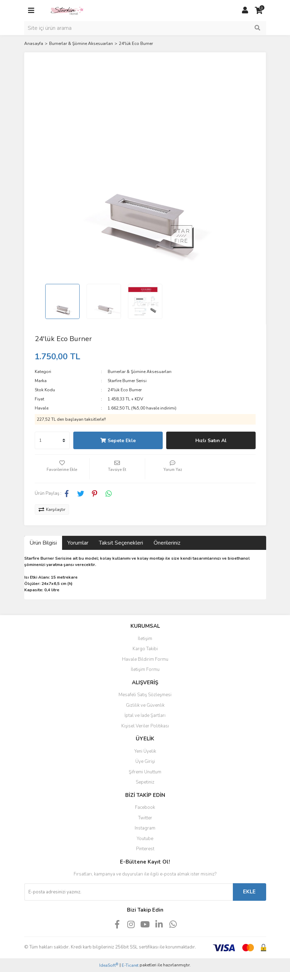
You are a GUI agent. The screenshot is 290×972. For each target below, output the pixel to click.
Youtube (145, 838)
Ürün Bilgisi (43, 543)
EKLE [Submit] (249, 891)
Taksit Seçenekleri (121, 543)
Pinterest (145, 849)
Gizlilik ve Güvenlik (145, 705)
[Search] (145, 28)
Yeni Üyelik (145, 751)
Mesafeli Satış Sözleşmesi (145, 695)
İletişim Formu (145, 669)
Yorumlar (77, 543)
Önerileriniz (167, 543)
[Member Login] (245, 10)
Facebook (145, 807)
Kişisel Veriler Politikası (145, 726)
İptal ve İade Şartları (145, 715)
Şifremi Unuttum (145, 772)
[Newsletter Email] (128, 892)
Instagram (145, 828)
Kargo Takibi (145, 649)
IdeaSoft (108, 965)
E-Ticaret (130, 965)
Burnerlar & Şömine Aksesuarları (139, 371)
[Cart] (259, 11)
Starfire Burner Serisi (127, 381)
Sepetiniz (145, 782)
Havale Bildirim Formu (145, 659)
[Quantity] (52, 440)
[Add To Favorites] (62, 468)
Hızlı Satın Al (211, 440)
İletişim (145, 638)
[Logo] (67, 10)
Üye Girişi (145, 761)
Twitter (145, 818)
